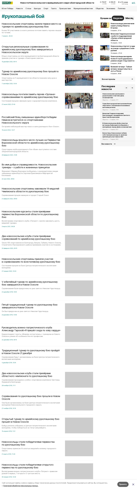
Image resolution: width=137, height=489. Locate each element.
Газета (53, 8)
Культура (37, 8)
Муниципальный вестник (83, 8)
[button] (126, 88)
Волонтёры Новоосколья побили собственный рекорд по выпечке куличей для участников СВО (114, 135)
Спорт (46, 8)
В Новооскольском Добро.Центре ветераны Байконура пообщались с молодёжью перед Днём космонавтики (116, 125)
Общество (100, 8)
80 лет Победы (7, 8)
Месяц (129, 18)
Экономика (110, 8)
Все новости (107, 144)
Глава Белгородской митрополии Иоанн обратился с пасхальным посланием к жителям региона (117, 105)
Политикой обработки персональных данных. (20, 486)
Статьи (28, 8)
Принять (123, 484)
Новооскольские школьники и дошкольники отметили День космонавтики (113, 95)
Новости (19, 8)
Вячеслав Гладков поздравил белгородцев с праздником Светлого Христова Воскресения (116, 115)
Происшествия (65, 8)
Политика (121, 8)
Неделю (118, 18)
